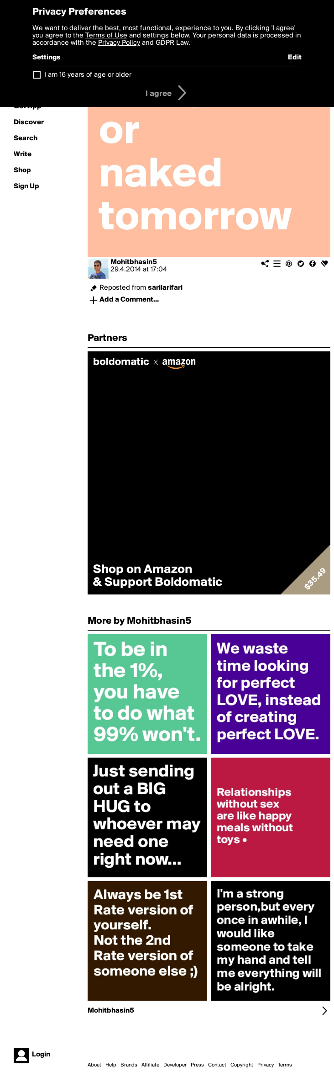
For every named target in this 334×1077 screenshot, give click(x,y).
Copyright (241, 1065)
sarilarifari (165, 288)
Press (197, 1065)
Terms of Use (106, 35)
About (94, 1065)
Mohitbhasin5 (133, 262)
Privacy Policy (119, 43)
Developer (175, 1065)
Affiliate (150, 1065)
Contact (217, 1065)
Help (110, 1065)
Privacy (265, 1065)
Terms (285, 1065)
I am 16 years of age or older (87, 75)
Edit (295, 57)
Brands (128, 1065)
